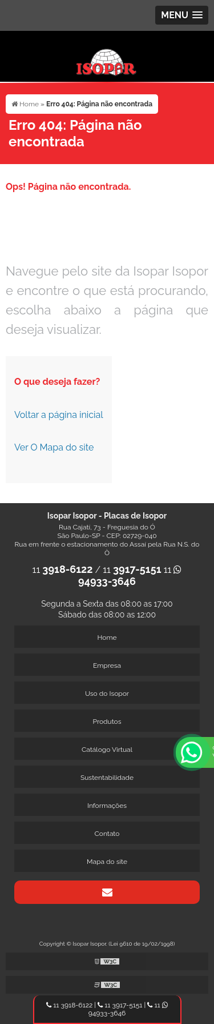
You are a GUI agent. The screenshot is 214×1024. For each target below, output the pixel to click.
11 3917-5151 (120, 1005)
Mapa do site (107, 862)
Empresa (107, 666)
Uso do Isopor (107, 694)
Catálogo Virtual (107, 750)
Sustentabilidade (107, 778)
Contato (107, 834)
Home (107, 637)
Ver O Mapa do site (54, 447)
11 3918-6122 (69, 1005)
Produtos (106, 722)
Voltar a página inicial (58, 414)
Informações (107, 806)
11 (63, 569)
